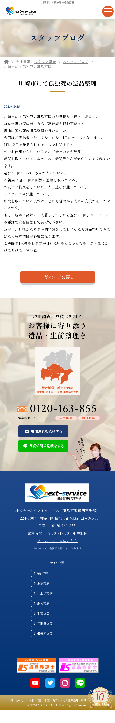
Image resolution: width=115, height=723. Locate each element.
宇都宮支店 (45, 623)
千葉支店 (43, 613)
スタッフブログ (75, 61)
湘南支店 (43, 603)
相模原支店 (45, 633)
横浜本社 (43, 573)
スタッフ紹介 (45, 61)
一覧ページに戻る (57, 277)
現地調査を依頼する (46, 431)
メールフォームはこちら (57, 540)
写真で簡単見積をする (46, 445)
